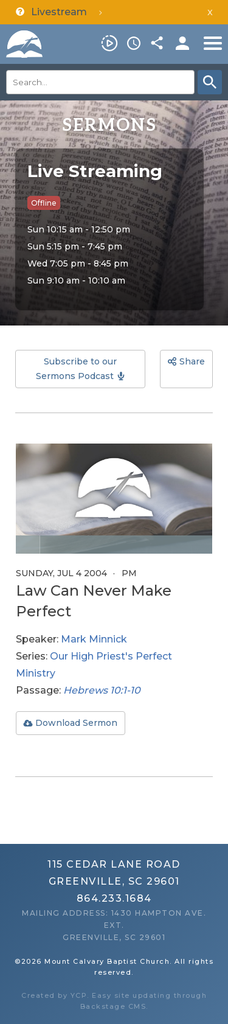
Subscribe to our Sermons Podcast (76, 369)
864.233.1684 (114, 898)
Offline (44, 202)
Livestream (109, 43)
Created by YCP (54, 995)
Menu (213, 43)
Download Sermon (76, 722)
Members (182, 43)
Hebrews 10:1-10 (101, 690)
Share (158, 43)
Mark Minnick (94, 639)
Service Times (134, 43)
